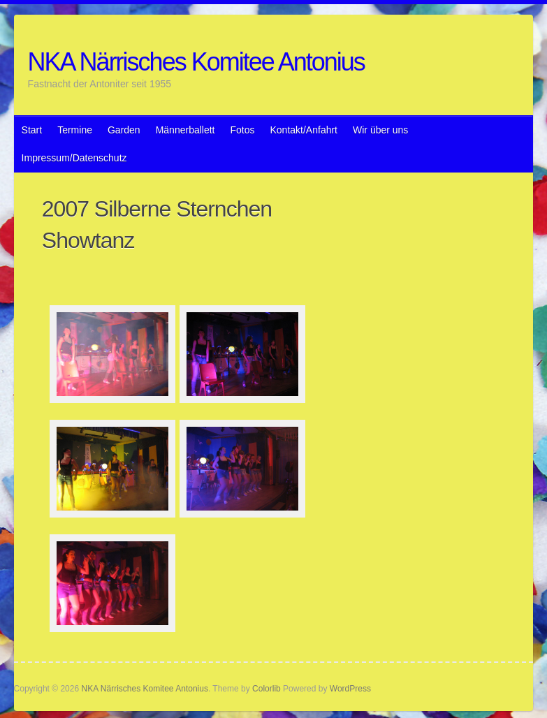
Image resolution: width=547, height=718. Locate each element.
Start (32, 129)
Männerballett (185, 129)
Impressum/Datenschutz (74, 157)
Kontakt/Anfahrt (304, 129)
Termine (74, 129)
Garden (124, 129)
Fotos (242, 129)
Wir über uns (380, 129)
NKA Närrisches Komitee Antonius (196, 61)
